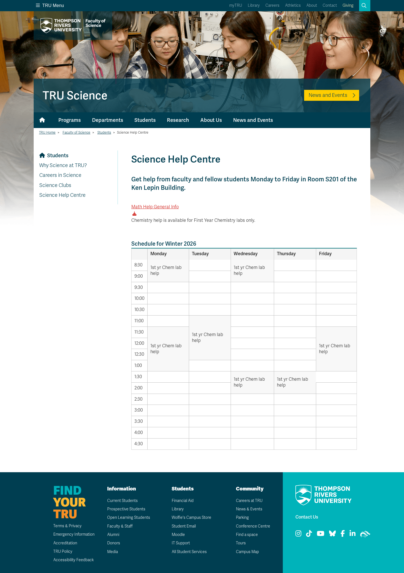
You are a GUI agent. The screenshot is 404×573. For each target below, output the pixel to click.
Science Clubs (55, 185)
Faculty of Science (76, 132)
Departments (107, 120)
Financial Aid (183, 500)
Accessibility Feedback (73, 560)
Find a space (247, 534)
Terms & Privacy (67, 526)
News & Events (249, 509)
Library (254, 5)
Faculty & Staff (120, 526)
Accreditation (65, 543)
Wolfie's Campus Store (191, 517)
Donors (113, 543)
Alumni (113, 534)
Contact (330, 5)
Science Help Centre (62, 195)
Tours (241, 543)
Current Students (122, 500)
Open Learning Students (128, 517)
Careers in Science (60, 175)
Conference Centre (253, 526)
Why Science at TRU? (63, 165)
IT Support (181, 543)
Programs (69, 120)
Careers (272, 5)
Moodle (178, 534)
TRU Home (47, 132)
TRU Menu (50, 5)
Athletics (293, 5)
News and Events (328, 95)
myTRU (235, 5)
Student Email (184, 526)
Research (178, 120)
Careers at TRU (249, 500)
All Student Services (189, 551)
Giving (348, 5)
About (311, 5)
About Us (211, 120)
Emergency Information (74, 534)
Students (145, 120)
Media (112, 551)
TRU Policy (62, 551)
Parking (242, 517)
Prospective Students (126, 509)
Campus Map (247, 551)
